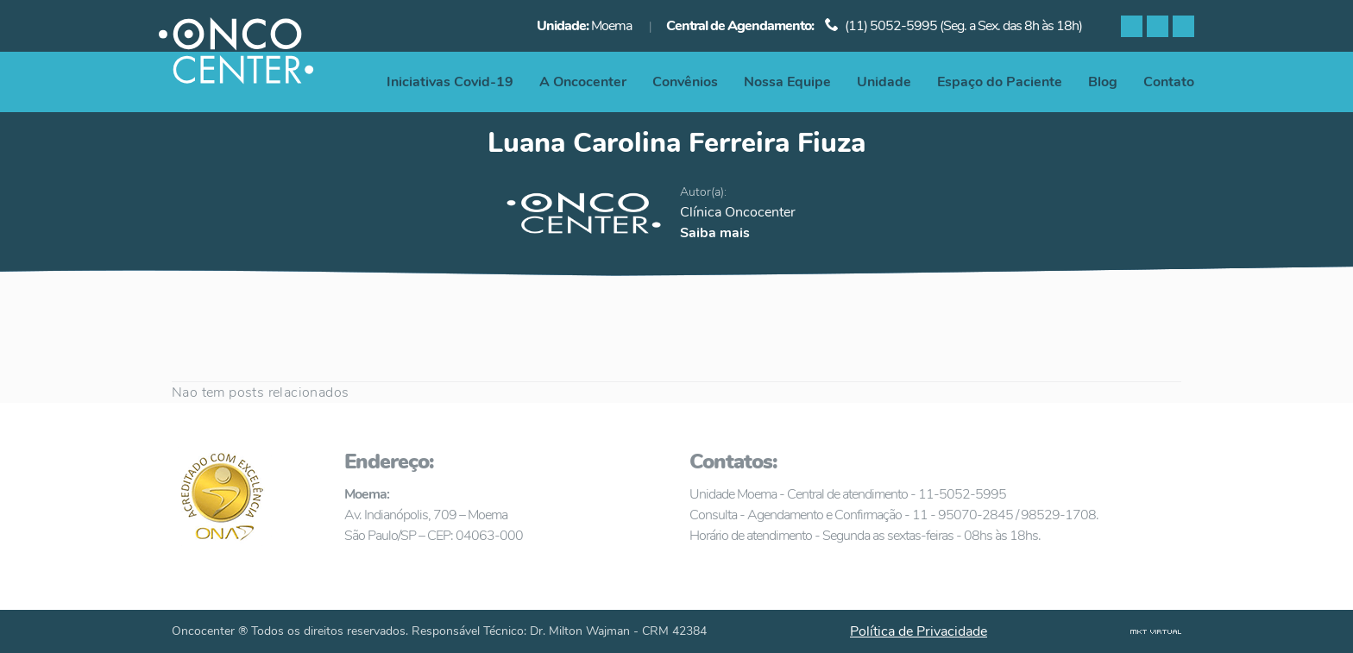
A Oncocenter (582, 81)
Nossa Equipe (787, 81)
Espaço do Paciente (999, 81)
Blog (1102, 81)
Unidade (884, 81)
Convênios (685, 81)
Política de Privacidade (918, 631)
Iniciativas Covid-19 (450, 81)
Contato (1168, 81)
